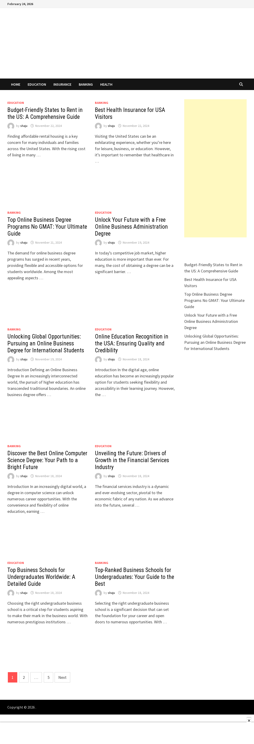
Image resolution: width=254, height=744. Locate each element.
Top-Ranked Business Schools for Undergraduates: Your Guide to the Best (134, 577)
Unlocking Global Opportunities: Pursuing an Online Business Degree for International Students (45, 343)
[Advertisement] (215, 168)
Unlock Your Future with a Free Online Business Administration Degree (131, 226)
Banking (86, 84)
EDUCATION (37, 84)
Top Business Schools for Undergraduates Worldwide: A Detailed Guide (41, 577)
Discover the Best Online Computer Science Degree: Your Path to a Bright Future (47, 460)
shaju (23, 126)
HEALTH (106, 84)
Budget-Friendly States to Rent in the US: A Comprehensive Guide (45, 113)
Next (62, 677)
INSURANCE (62, 84)
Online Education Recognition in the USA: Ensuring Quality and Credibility (131, 343)
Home (15, 84)
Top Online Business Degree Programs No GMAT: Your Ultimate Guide (47, 226)
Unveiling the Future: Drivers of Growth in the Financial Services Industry (132, 460)
